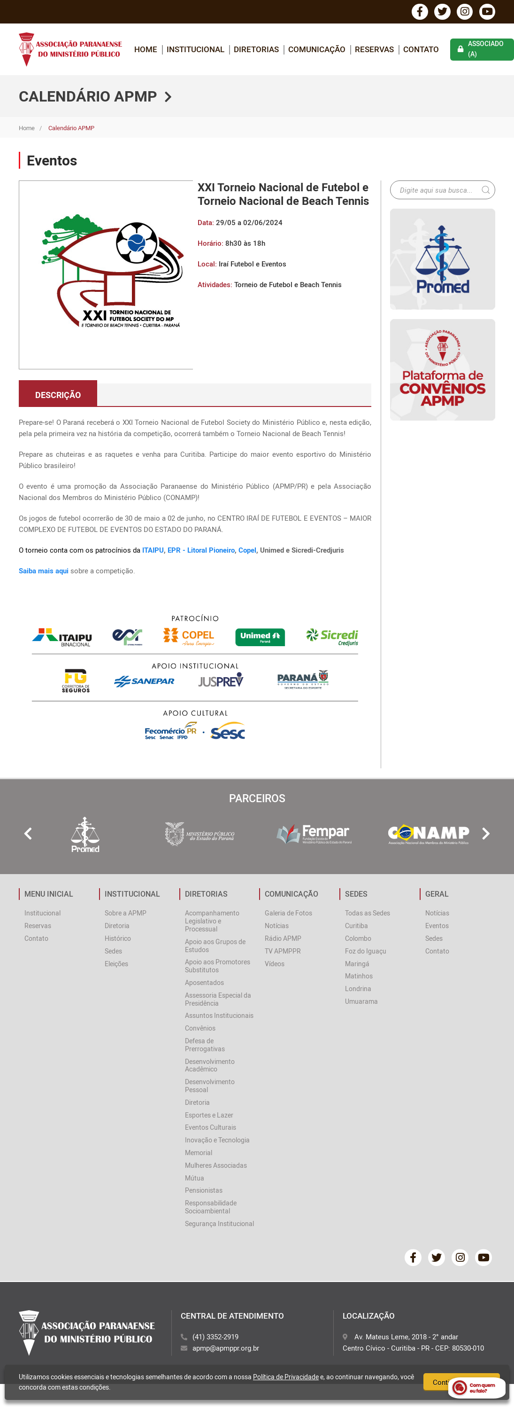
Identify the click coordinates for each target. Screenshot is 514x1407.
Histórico (118, 939)
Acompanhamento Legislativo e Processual (212, 921)
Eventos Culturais (210, 1128)
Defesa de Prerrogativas (205, 1045)
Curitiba (356, 926)
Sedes (113, 951)
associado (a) (481, 49)
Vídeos (274, 964)
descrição (58, 395)
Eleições (116, 964)
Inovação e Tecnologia (217, 1140)
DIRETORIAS (256, 49)
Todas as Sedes (367, 913)
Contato (421, 49)
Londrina (358, 989)
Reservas (374, 49)
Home (27, 128)
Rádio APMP (283, 939)
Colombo (358, 939)
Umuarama (361, 1002)
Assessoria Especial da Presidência (218, 999)
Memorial (198, 1153)
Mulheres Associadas (216, 1165)
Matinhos (359, 976)
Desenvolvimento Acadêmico (210, 1065)
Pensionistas (203, 1191)
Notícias (277, 926)
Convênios (200, 1028)
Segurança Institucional (219, 1223)
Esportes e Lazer (209, 1115)
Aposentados (204, 983)
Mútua (194, 1178)
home (145, 49)
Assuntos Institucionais (219, 1016)
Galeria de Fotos (288, 913)
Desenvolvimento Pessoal (210, 1086)
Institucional (42, 913)
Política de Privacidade (286, 1376)
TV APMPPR (283, 951)
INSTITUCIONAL (195, 49)
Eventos (437, 926)
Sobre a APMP (125, 913)
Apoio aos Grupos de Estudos (215, 946)
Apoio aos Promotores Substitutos (217, 966)
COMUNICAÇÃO (316, 49)
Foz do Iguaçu (365, 951)
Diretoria (117, 926)
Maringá (357, 964)
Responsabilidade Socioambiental (211, 1207)
